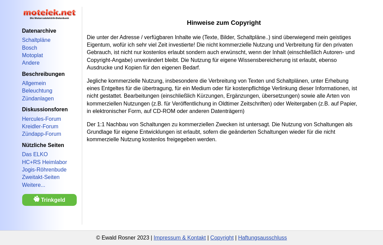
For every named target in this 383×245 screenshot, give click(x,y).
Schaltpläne (36, 40)
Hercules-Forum (41, 119)
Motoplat (32, 55)
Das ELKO (35, 154)
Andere (31, 63)
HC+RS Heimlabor (44, 162)
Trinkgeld (49, 199)
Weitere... (33, 185)
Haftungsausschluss (262, 238)
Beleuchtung (37, 91)
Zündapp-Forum (41, 134)
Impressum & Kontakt (180, 238)
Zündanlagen (38, 98)
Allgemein (34, 83)
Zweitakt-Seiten (41, 177)
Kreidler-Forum (40, 126)
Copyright (222, 238)
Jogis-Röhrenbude (44, 170)
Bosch (29, 48)
